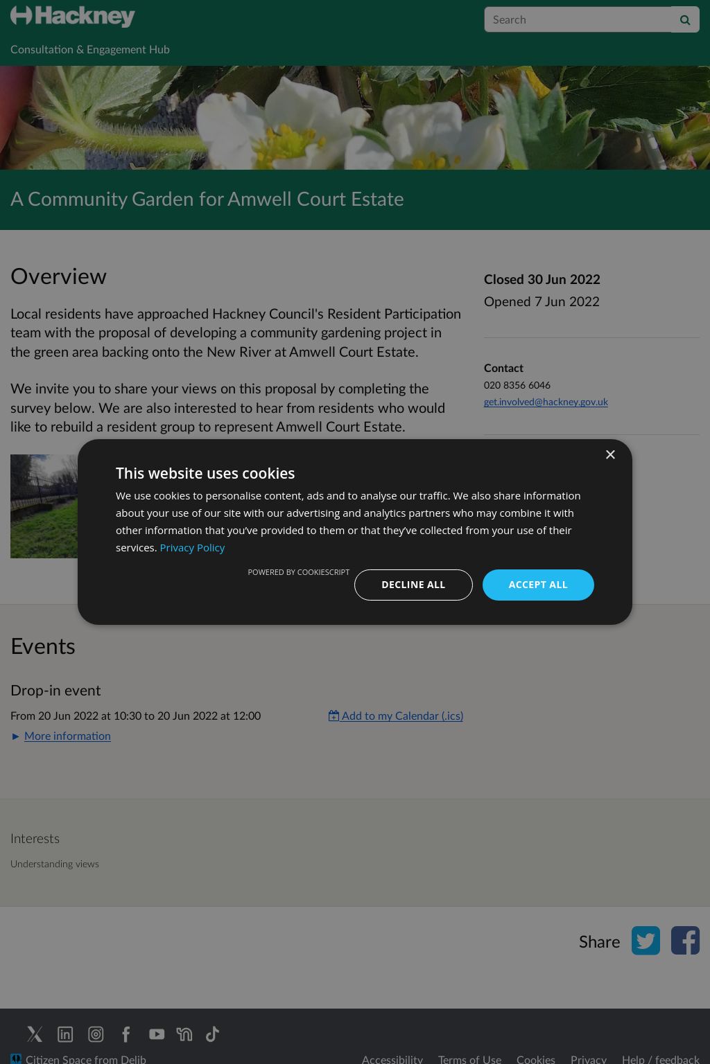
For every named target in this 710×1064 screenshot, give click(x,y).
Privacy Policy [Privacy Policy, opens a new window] (192, 547)
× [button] (610, 455)
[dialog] (355, 532)
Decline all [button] (413, 584)
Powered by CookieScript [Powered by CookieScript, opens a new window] (298, 572)
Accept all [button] (538, 584)
